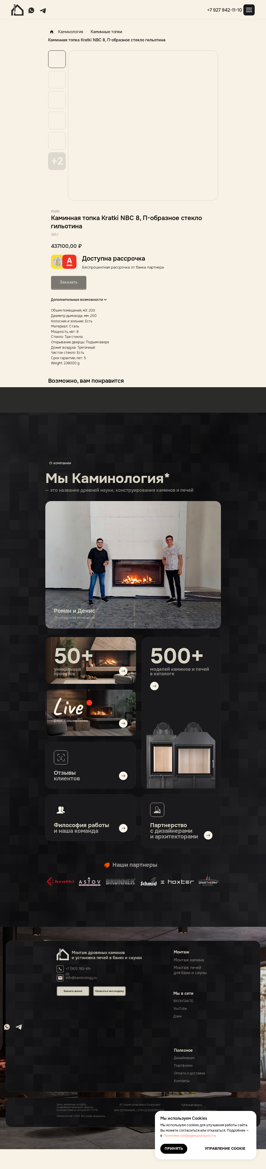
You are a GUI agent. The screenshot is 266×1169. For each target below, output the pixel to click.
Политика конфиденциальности (198, 1110)
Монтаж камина (189, 960)
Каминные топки (106, 31)
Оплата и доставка (189, 1073)
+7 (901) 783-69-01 (78, 971)
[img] (90, 712)
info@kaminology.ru (81, 978)
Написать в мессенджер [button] (109, 991)
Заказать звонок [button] (72, 991)
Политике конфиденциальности (189, 1135)
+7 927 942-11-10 (224, 10)
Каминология (65, 31)
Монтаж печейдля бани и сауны (190, 970)
